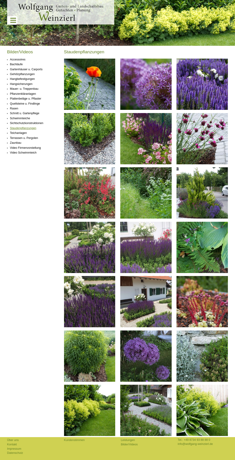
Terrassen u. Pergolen (24, 138)
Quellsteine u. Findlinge (25, 103)
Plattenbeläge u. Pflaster (25, 98)
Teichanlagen (18, 133)
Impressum (14, 448)
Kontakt (12, 444)
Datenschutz (15, 453)
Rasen (14, 108)
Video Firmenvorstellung (25, 147)
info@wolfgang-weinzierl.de (195, 444)
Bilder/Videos (20, 51)
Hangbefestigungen (22, 79)
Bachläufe (16, 64)
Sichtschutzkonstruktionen (26, 123)
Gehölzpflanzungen (22, 74)
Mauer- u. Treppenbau (24, 88)
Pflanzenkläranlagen (23, 93)
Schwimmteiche (20, 118)
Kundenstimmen (74, 440)
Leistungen (128, 440)
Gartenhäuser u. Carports (26, 69)
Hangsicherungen (21, 84)
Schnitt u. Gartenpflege (24, 113)
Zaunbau (15, 142)
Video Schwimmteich (23, 152)
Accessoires (17, 59)
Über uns (13, 440)
